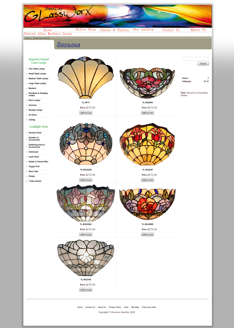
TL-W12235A (86, 224)
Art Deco (33, 115)
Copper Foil (34, 166)
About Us (102, 307)
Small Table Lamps (37, 74)
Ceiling (32, 120)
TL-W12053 (147, 102)
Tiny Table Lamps (37, 69)
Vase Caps (33, 171)
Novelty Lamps (35, 110)
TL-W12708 (86, 279)
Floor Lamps (34, 100)
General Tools (35, 133)
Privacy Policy (115, 307)
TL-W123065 (147, 224)
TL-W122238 (85, 170)
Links (126, 307)
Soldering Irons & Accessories (37, 146)
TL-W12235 (147, 170)
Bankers (32, 88)
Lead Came (34, 157)
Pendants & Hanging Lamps (38, 94)
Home (28, 38)
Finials (32, 176)
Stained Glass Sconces (41, 38)
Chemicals (33, 152)
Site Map (135, 307)
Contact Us (90, 307)
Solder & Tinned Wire (38, 162)
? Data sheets (35, 181)
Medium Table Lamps (38, 78)
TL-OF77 (86, 102)
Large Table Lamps (37, 83)
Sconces (33, 105)
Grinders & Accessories (34, 138)
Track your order (149, 307)
